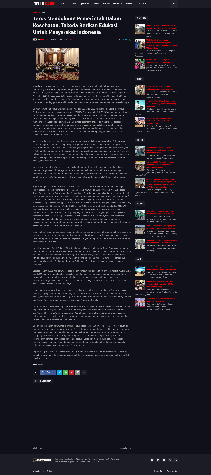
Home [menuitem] (63, 4)
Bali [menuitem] (95, 4)
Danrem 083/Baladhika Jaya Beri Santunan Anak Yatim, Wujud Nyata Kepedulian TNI (159, 121)
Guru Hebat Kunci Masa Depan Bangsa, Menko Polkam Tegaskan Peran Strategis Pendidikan (161, 103)
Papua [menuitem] (105, 4)
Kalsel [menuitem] (129, 4)
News (44, 12)
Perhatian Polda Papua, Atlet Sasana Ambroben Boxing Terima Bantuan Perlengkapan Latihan (160, 164)
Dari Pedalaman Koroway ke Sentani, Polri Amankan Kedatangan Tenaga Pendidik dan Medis (160, 150)
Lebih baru (38, 448)
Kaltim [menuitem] (140, 4)
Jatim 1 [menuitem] (73, 4)
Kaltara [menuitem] (117, 4)
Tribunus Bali (172, 471)
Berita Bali (158, 471)
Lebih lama (125, 448)
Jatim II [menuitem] (84, 4)
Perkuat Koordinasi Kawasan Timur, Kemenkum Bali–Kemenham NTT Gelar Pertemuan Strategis (160, 284)
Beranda (36, 12)
